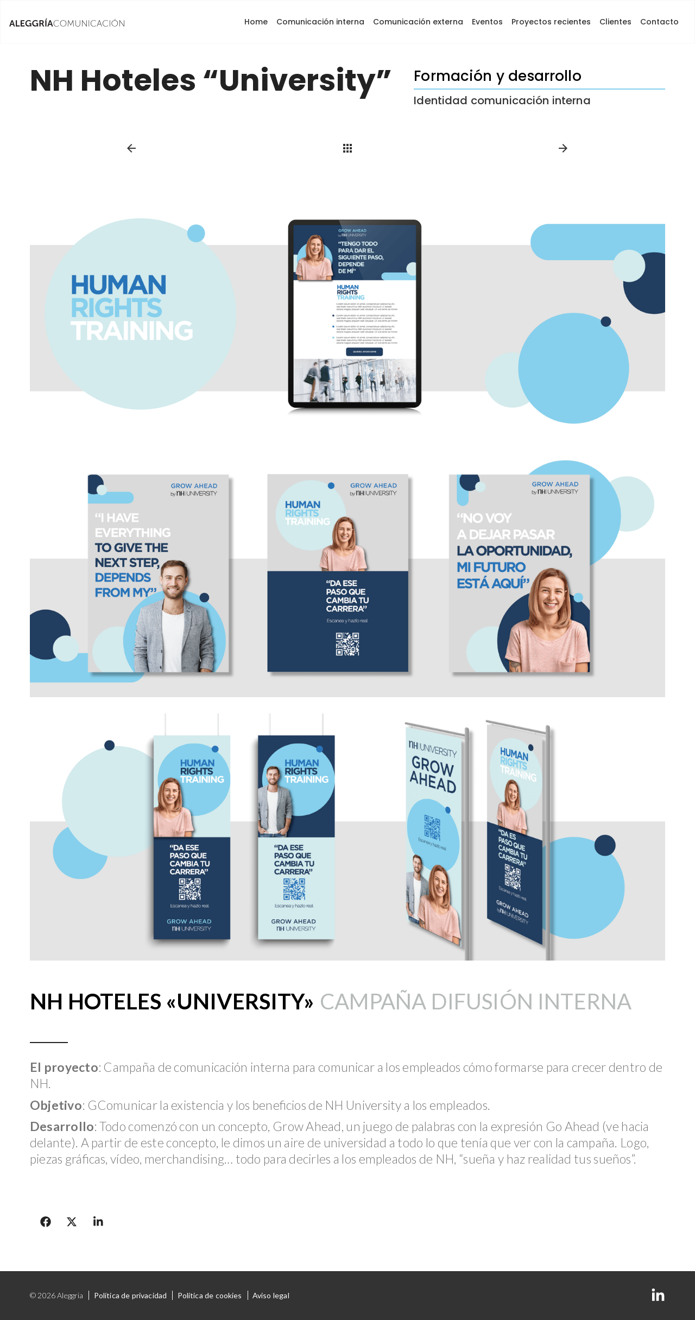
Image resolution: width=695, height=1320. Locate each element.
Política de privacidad (130, 1295)
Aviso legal (270, 1295)
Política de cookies (209, 1295)
